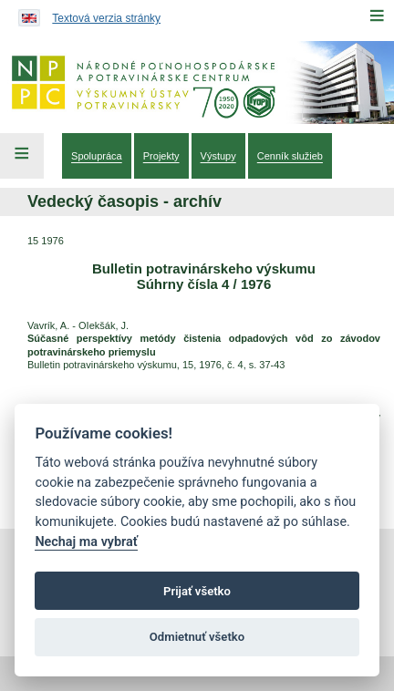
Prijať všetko (197, 591)
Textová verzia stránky (106, 18)
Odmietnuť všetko (197, 637)
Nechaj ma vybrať (86, 542)
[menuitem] (96, 156)
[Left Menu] (22, 156)
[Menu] (376, 15)
